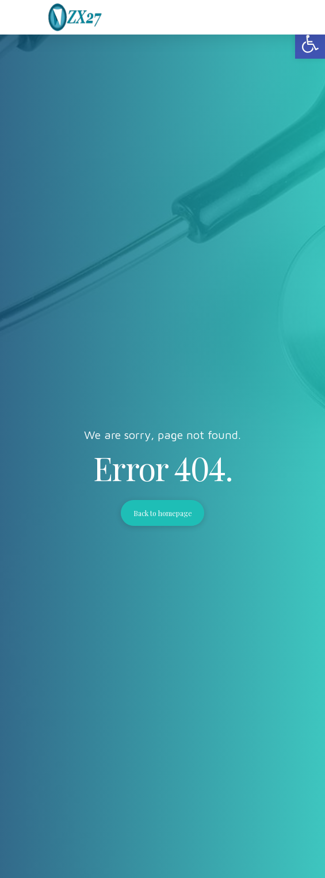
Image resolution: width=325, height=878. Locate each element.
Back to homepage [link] (162, 513)
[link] (310, 44)
